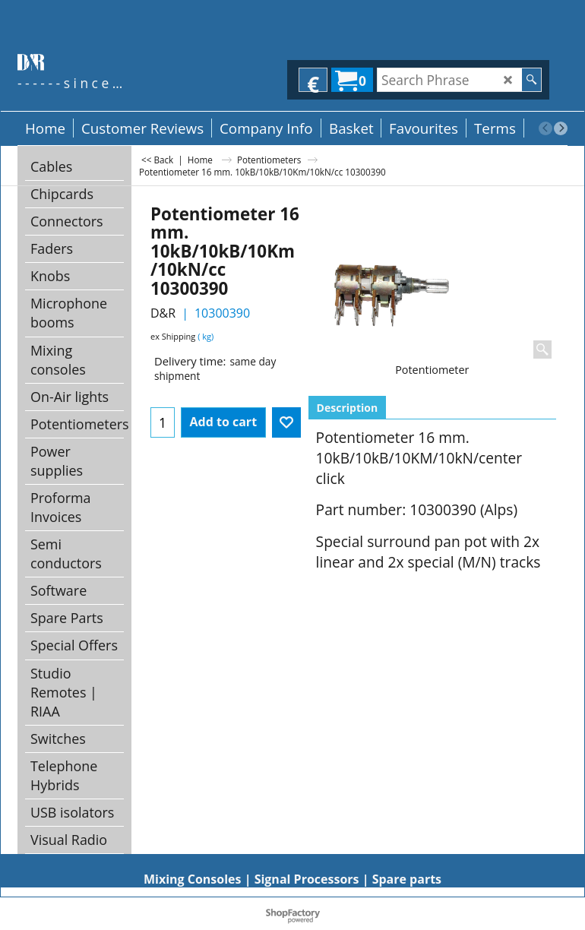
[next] (561, 128)
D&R (163, 313)
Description (347, 407)
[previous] (545, 128)
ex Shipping (172, 336)
